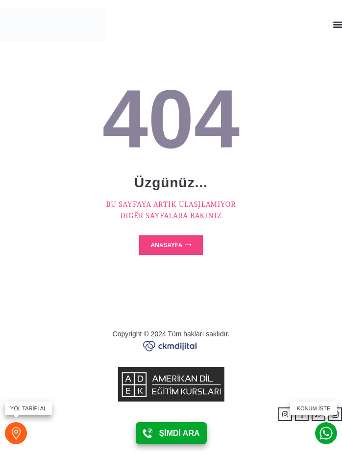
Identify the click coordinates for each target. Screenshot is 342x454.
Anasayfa (167, 245)
